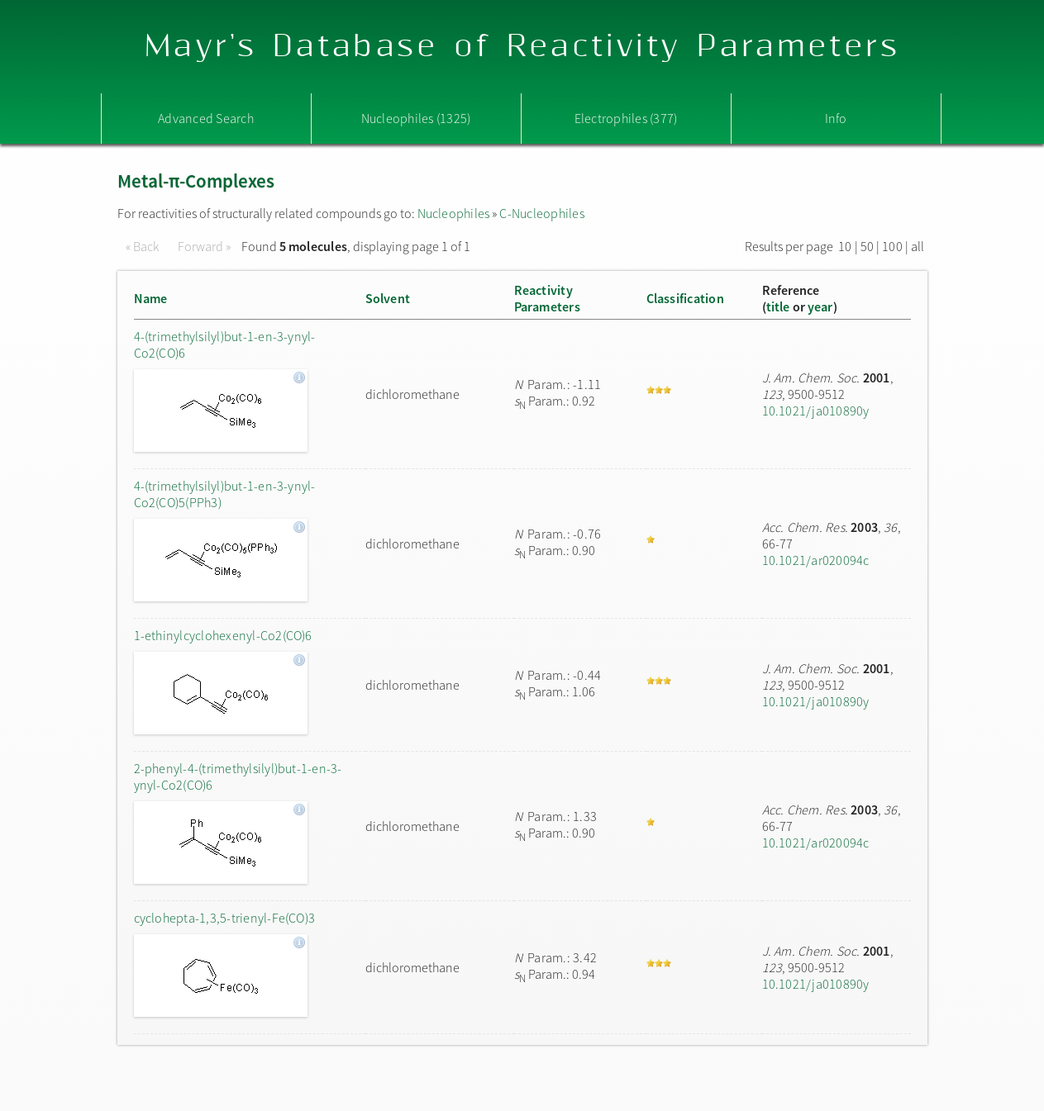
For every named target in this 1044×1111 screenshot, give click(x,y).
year (820, 306)
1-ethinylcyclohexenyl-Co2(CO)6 (223, 635)
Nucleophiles (453, 213)
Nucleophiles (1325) (416, 118)
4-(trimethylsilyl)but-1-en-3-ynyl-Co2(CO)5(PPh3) (225, 493)
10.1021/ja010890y (816, 410)
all (918, 246)
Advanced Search (206, 118)
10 (844, 246)
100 (892, 246)
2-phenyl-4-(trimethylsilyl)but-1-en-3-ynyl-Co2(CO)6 (238, 776)
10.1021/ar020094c (816, 560)
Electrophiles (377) (626, 118)
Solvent (388, 298)
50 (867, 246)
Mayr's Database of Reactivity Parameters (522, 46)
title (778, 306)
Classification (685, 298)
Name (151, 298)
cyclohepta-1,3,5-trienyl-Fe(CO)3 (225, 917)
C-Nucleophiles (541, 213)
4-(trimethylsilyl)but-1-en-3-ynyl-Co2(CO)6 (225, 344)
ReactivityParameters (547, 298)
